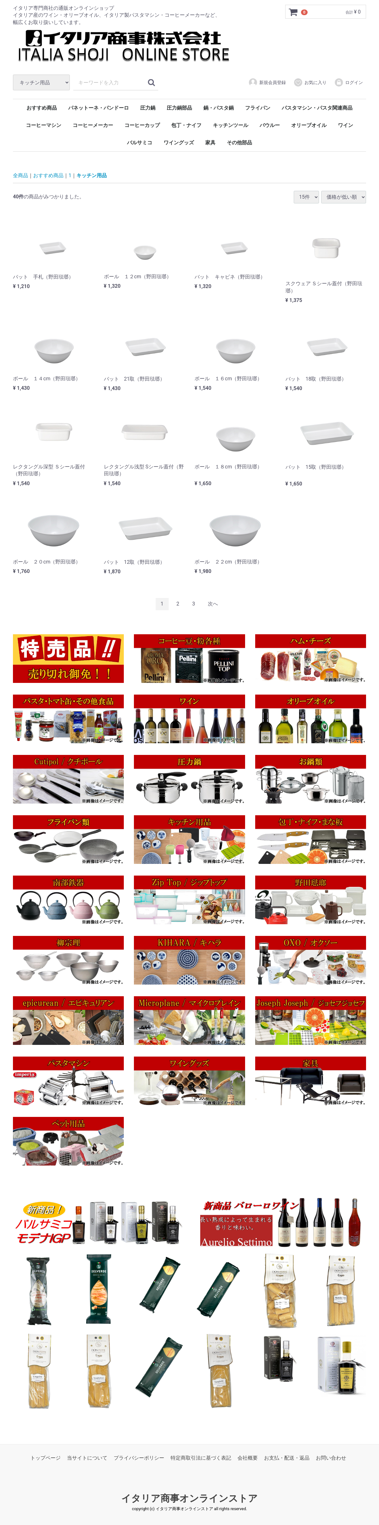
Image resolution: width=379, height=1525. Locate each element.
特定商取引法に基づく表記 (201, 1458)
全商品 (20, 175)
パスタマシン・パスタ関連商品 (317, 108)
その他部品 (239, 143)
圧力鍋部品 (179, 108)
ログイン (348, 82)
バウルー (270, 125)
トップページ (45, 1458)
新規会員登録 (267, 82)
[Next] (213, 604)
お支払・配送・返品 (287, 1458)
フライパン (257, 108)
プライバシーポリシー (139, 1458)
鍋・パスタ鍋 (218, 108)
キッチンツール (230, 125)
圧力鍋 (147, 108)
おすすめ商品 (42, 108)
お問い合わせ (331, 1458)
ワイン (345, 125)
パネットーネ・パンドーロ (98, 108)
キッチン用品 (91, 175)
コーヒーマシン (43, 125)
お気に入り (310, 82)
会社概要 (248, 1458)
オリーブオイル (309, 125)
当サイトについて (87, 1458)
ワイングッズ (179, 143)
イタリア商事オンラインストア (189, 1498)
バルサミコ (139, 143)
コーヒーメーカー (93, 125)
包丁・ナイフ (186, 125)
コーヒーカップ (142, 125)
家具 (210, 143)
